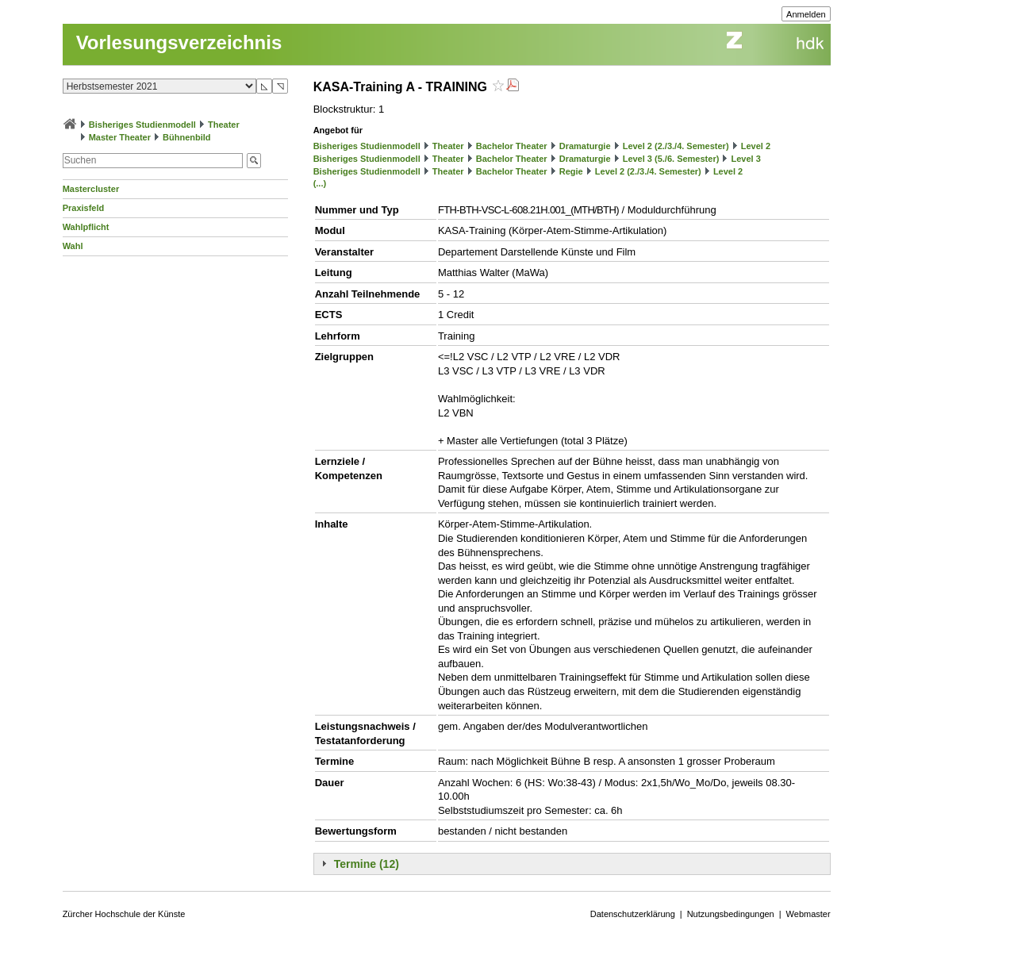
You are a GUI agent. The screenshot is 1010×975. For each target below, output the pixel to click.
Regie (571, 171)
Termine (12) (366, 864)
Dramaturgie (585, 146)
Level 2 (755, 146)
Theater (224, 124)
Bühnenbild (187, 137)
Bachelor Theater (511, 146)
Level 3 (745, 158)
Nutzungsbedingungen (730, 914)
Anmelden (806, 14)
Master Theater (120, 137)
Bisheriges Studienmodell (142, 124)
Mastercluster (91, 189)
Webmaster (808, 914)
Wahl (73, 246)
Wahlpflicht (86, 227)
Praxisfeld (84, 208)
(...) (320, 183)
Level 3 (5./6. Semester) (671, 158)
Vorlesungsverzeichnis (179, 42)
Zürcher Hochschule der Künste (124, 914)
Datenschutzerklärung (632, 914)
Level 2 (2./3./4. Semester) (676, 146)
